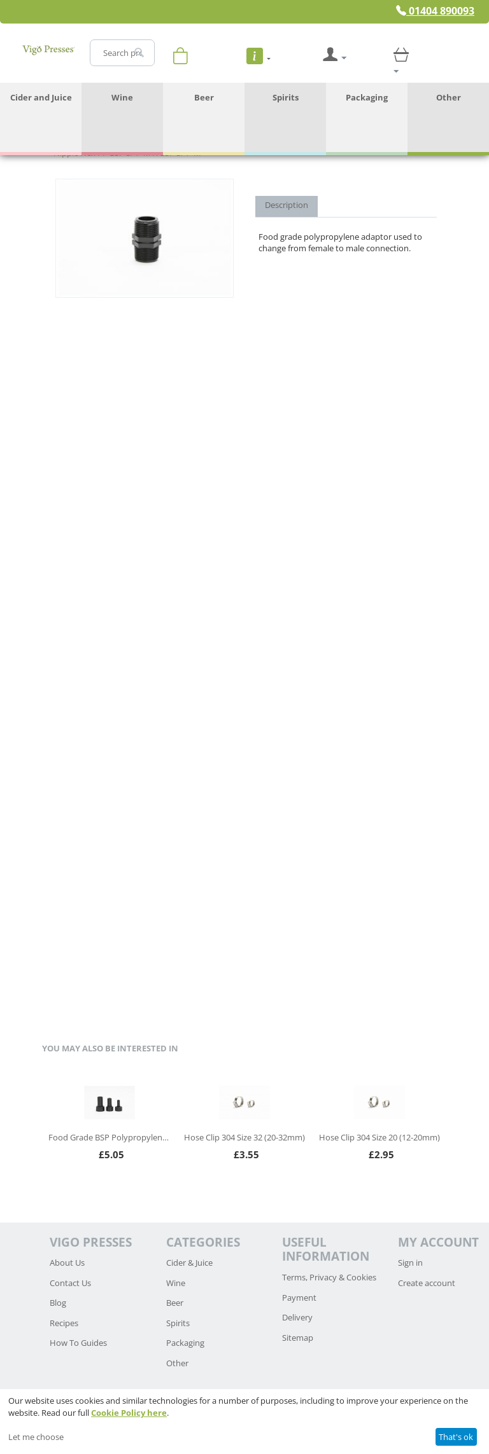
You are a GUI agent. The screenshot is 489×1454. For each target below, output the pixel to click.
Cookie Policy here (129, 1412)
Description (286, 205)
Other (448, 97)
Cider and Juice (41, 97)
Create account (426, 1283)
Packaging (367, 97)
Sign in (410, 1262)
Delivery (297, 1317)
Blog (58, 1302)
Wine (122, 97)
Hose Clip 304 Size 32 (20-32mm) (244, 1137)
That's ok (456, 1437)
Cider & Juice (189, 1262)
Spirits (286, 97)
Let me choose (36, 1437)
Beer (204, 97)
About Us (67, 1262)
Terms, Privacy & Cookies (329, 1277)
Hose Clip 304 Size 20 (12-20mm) (379, 1137)
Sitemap (297, 1337)
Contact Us (70, 1283)
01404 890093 (435, 11)
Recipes (64, 1323)
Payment (299, 1297)
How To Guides (78, 1342)
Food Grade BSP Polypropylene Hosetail (109, 1137)
